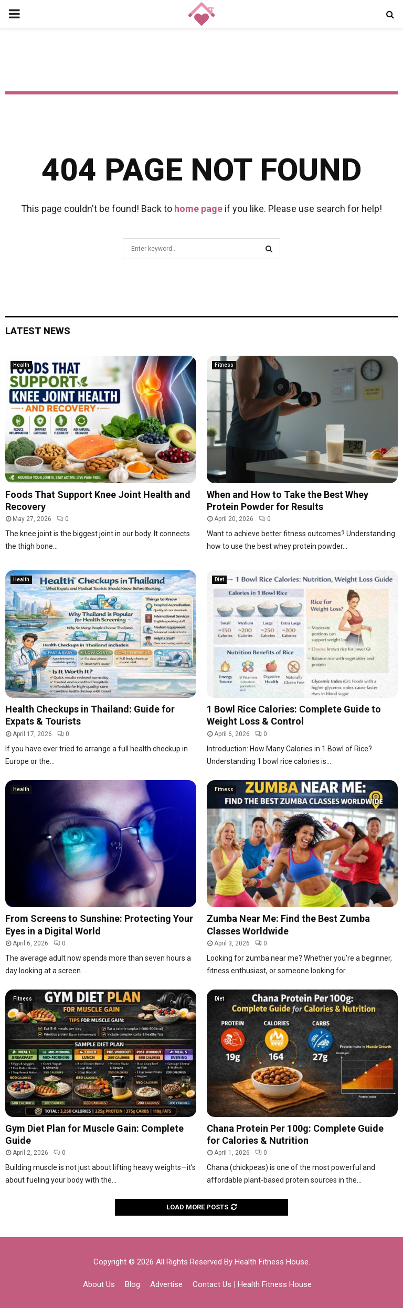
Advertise (166, 1284)
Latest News (37, 330)
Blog (132, 1284)
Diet (219, 579)
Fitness (224, 365)
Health (21, 365)
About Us (99, 1284)
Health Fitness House (272, 1262)
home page (198, 208)
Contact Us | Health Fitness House (252, 1284)
